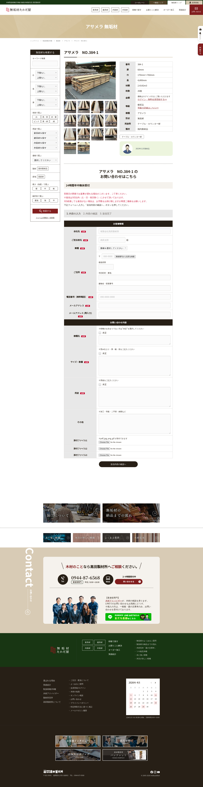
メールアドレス (77, 305)
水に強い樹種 (141, 655)
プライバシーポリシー (80, 702)
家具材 (95, 9)
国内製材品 (42, 168)
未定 (103, 332)
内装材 (115, 9)
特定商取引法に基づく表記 (81, 706)
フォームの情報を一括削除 (45, 218)
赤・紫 (54, 117)
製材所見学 (48, 697)
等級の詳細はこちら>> (148, 107)
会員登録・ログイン (200, 35)
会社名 (77, 231)
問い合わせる (200, 49)
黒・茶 (45, 117)
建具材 (105, 9)
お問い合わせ (196, 10)
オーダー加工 (168, 9)
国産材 (41, 176)
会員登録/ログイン (78, 687)
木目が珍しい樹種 (143, 658)
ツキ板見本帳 (141, 651)
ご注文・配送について (80, 680)
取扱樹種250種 (47, 41)
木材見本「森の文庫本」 (146, 647)
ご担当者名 (77, 239)
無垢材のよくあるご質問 (146, 640)
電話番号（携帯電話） (79, 296)
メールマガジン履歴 (79, 710)
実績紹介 (182, 9)
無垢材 (58, 41)
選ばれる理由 (49, 680)
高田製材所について (52, 701)
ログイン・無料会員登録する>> (152, 99)
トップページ (34, 41)
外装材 (125, 9)
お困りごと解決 (152, 9)
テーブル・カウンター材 (132, 136)
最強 (36, 200)
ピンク (36, 121)
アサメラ (67, 41)
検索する (47, 211)
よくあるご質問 (77, 684)
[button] (155, 682)
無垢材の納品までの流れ (146, 644)
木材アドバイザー (113, 600)
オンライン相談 (77, 695)
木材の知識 (75, 691)
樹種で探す (136, 9)
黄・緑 (45, 121)
